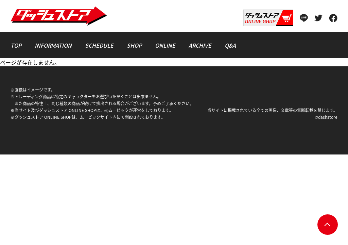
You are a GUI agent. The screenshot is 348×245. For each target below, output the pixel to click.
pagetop (327, 224)
